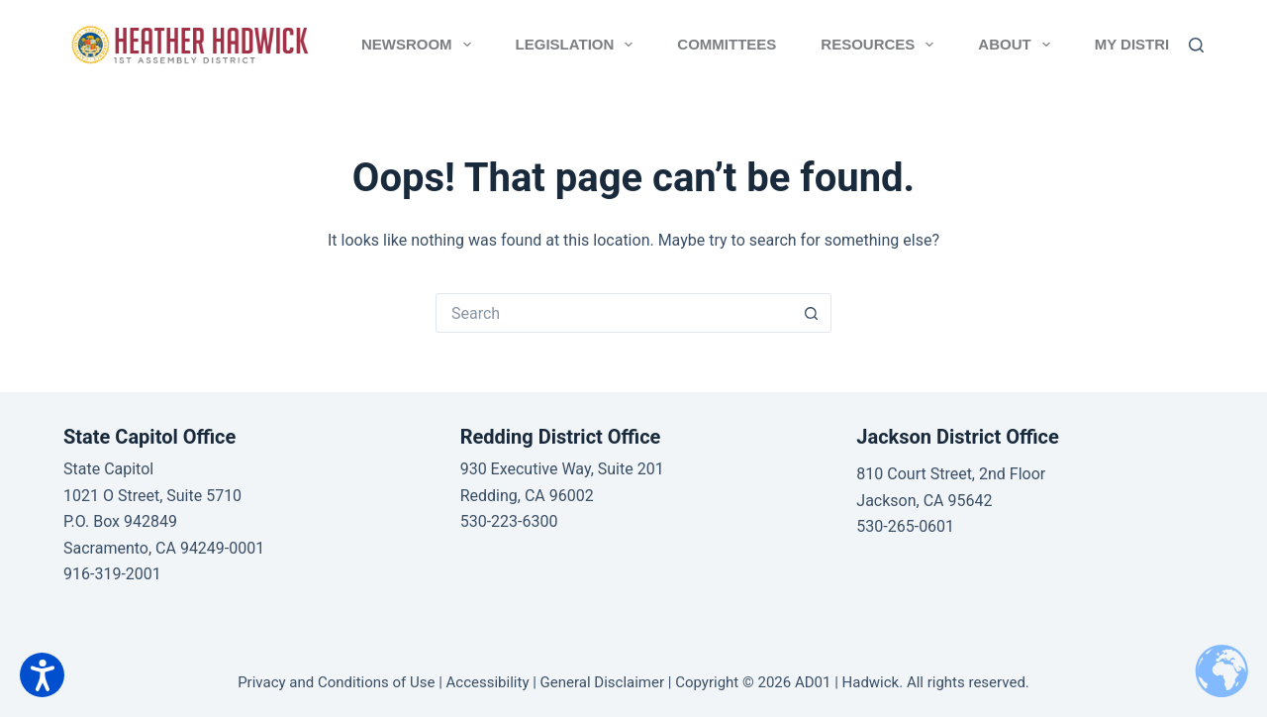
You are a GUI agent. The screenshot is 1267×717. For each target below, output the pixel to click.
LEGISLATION (578, 44)
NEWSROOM (420, 44)
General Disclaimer (602, 682)
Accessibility (488, 682)
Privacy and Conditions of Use (336, 682)
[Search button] (811, 313)
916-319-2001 (112, 573)
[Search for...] (614, 313)
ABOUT (1017, 44)
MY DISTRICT (1156, 44)
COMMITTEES (726, 44)
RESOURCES (881, 44)
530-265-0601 (905, 526)
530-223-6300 (509, 521)
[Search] (1196, 45)
